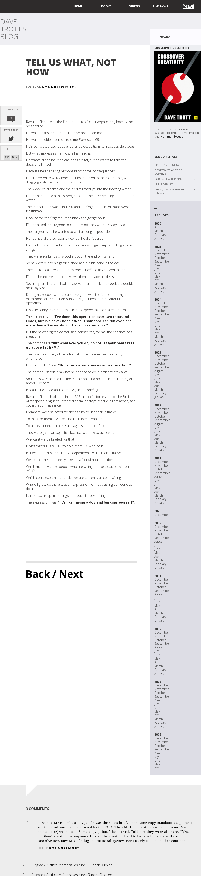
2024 (157, 299)
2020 (157, 511)
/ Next (68, 574)
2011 (157, 576)
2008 (157, 734)
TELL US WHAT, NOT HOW (71, 67)
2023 (157, 352)
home (78, 6)
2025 (157, 247)
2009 (157, 682)
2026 (157, 223)
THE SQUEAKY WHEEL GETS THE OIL (171, 191)
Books (106, 6)
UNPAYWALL (162, 6)
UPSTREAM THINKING (167, 165)
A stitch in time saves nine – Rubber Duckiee (79, 865)
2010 (157, 629)
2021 (157, 458)
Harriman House (172, 137)
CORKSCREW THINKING (168, 178)
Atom (15, 157)
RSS (6, 157)
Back (38, 574)
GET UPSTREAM (163, 184)
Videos (134, 6)
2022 (157, 405)
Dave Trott (68, 87)
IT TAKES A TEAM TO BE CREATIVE (168, 172)
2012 (157, 523)
